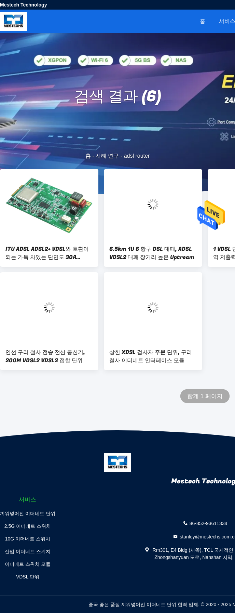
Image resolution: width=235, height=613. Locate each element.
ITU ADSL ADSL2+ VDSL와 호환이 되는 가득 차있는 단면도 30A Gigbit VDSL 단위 (47, 253)
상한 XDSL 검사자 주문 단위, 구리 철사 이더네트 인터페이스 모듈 (150, 356)
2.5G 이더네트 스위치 (27, 526)
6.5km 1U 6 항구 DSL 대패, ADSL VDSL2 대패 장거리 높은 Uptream (151, 253)
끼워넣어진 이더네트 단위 (27, 513)
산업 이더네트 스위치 (28, 551)
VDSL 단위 (27, 576)
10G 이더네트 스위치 (27, 539)
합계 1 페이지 (205, 396)
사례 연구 (107, 156)
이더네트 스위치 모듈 (28, 564)
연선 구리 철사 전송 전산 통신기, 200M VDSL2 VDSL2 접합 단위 (45, 356)
